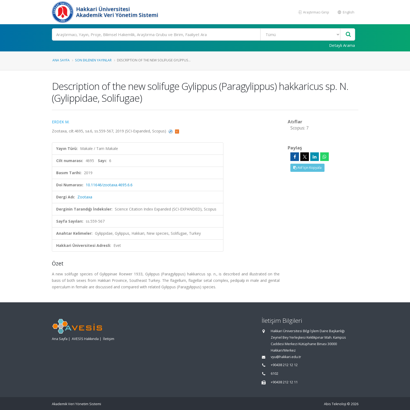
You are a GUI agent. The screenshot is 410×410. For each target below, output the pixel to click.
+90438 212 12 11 (284, 382)
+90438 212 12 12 (284, 365)
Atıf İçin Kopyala (307, 167)
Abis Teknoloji (335, 404)
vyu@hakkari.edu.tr (286, 357)
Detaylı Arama (342, 45)
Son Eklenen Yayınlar (93, 60)
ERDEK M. (60, 121)
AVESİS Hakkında (85, 339)
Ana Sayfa (61, 60)
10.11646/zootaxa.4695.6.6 (109, 184)
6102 (274, 373)
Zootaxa (84, 196)
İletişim (108, 339)
